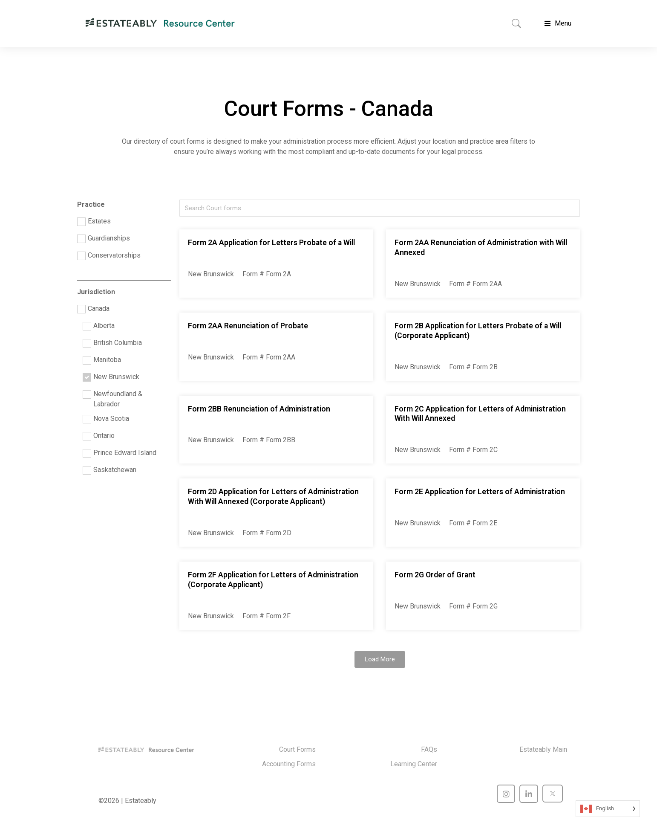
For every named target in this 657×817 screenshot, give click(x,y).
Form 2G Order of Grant (435, 575)
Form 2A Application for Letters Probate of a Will (271, 242)
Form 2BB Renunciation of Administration (259, 409)
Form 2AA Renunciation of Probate (248, 326)
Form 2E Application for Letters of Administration (480, 491)
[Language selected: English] (608, 808)
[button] (379, 659)
